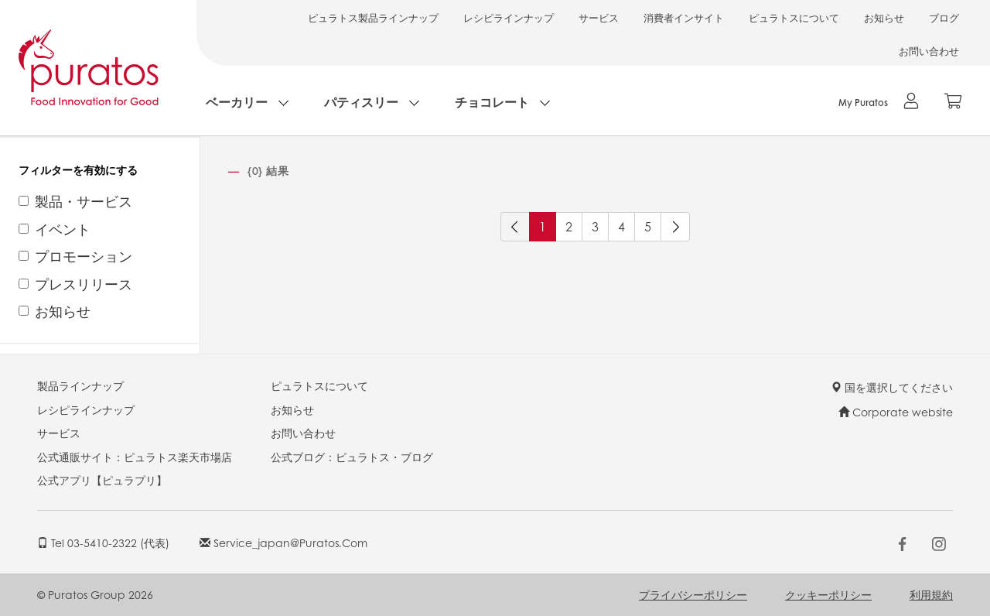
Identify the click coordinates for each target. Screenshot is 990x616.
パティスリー (361, 102)
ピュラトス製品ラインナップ (373, 17)
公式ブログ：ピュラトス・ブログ (352, 456)
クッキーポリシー (828, 594)
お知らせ (884, 17)
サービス (599, 17)
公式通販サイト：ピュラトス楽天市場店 (134, 456)
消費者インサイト (684, 17)
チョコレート (492, 102)
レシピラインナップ (508, 17)
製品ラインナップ (80, 385)
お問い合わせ (929, 50)
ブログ (944, 17)
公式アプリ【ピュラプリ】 (102, 480)
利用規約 (931, 594)
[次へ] (675, 226)
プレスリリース (83, 284)
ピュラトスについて (794, 17)
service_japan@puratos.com (283, 542)
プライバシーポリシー (693, 594)
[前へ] (515, 226)
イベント (62, 229)
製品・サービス (83, 201)
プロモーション (83, 256)
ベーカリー (237, 102)
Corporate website (895, 411)
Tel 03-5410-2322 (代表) (103, 542)
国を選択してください (892, 387)
